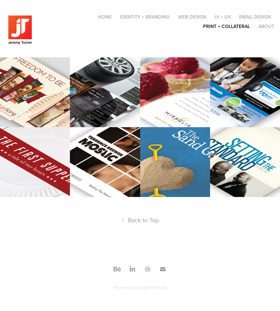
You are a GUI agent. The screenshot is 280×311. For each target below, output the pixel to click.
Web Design (192, 16)
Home (105, 16)
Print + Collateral (226, 26)
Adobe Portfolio (152, 287)
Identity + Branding (145, 16)
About (266, 26)
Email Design (255, 16)
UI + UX (222, 16)
